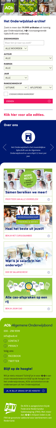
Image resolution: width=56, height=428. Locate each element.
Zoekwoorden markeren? (21, 94)
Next (50, 147)
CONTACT (13, 340)
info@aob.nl (10, 336)
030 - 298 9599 (12, 331)
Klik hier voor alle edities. (24, 115)
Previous (6, 147)
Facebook (14, 356)
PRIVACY (13, 346)
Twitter (13, 361)
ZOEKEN (10, 101)
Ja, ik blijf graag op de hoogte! (23, 391)
